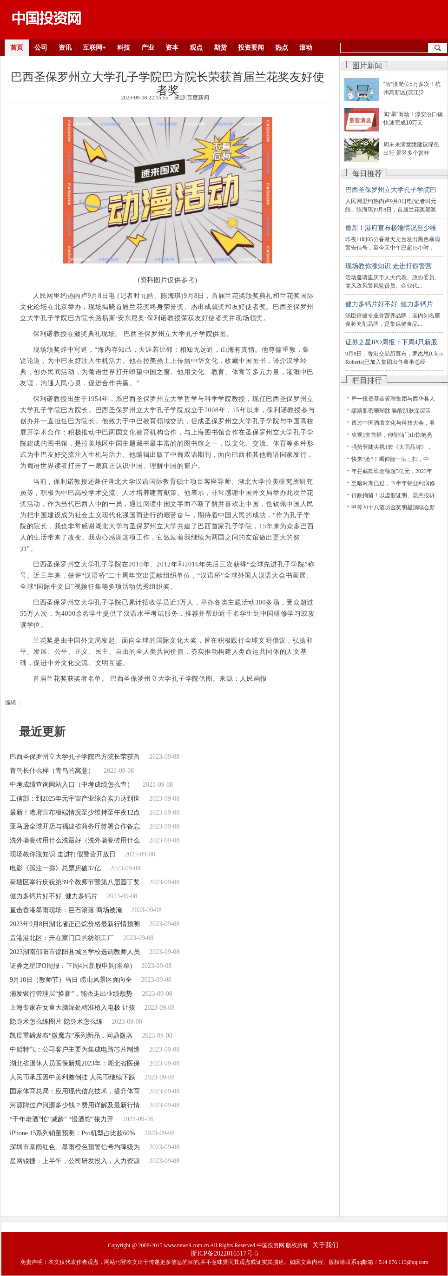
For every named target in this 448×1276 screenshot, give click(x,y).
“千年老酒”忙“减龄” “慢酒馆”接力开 (61, 1119)
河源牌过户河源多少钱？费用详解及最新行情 (75, 1105)
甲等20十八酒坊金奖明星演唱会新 (393, 507)
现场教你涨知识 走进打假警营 (388, 266)
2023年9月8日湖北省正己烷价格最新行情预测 (75, 924)
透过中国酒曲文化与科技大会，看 (393, 423)
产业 (147, 47)
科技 (123, 47)
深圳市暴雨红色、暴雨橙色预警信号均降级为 (75, 1147)
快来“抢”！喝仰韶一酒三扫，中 (390, 459)
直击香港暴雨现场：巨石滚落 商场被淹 (66, 910)
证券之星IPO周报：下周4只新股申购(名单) (71, 965)
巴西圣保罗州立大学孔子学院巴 (390, 189)
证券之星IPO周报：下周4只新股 (391, 342)
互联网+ (94, 47)
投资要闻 (251, 47)
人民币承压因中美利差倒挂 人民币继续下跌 (72, 1077)
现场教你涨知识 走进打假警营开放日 (63, 854)
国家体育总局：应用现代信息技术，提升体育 (75, 1091)
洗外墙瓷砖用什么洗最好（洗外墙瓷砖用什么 (75, 840)
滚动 (305, 47)
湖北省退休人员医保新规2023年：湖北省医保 (75, 1063)
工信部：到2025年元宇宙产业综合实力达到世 (75, 798)
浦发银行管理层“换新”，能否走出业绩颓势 (71, 993)
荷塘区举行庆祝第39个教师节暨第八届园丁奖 (75, 882)
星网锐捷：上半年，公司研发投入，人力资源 (75, 1161)
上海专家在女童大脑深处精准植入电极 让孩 (72, 1007)
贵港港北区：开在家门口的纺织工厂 (62, 937)
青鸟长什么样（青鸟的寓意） (52, 770)
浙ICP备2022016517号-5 (224, 1253)
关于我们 (325, 1245)
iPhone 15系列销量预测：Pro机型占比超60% (72, 1133)
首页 (16, 47)
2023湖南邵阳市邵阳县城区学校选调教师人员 (75, 951)
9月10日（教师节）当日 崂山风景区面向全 (71, 979)
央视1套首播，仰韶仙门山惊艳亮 (391, 435)
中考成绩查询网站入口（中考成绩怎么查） (71, 784)
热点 (281, 47)
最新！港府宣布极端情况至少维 (390, 227)
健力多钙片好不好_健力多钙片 (54, 896)
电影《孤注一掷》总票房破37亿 (55, 868)
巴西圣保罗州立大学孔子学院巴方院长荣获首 (75, 756)
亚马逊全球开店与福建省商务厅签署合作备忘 (75, 826)
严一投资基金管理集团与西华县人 (393, 398)
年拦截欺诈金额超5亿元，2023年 (391, 471)
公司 (40, 47)
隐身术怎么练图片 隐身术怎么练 (56, 1021)
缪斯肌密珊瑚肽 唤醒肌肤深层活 (391, 411)
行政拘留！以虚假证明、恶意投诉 (393, 495)
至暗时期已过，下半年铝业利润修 (393, 483)
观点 (196, 47)
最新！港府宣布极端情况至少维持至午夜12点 (75, 812)
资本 (171, 47)
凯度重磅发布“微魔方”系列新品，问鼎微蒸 (71, 1035)
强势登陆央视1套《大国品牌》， (391, 447)
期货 (220, 47)
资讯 (65, 47)
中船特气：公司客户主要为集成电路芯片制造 (75, 1049)
